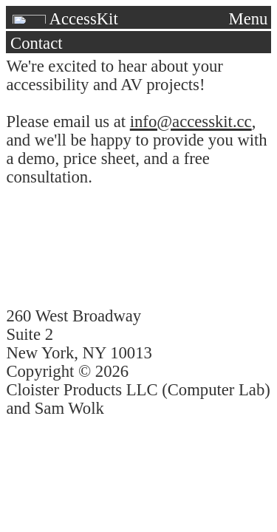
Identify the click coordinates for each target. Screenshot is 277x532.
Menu (248, 19)
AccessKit (64, 19)
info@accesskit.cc (191, 121)
